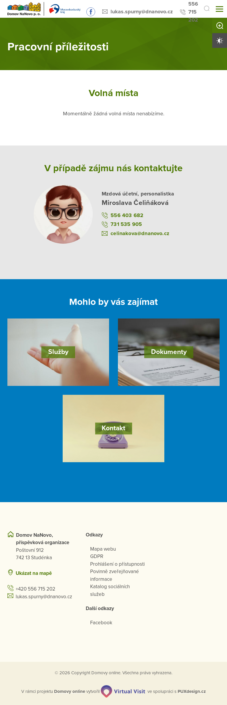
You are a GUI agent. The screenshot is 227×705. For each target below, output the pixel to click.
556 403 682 (127, 215)
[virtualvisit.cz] (123, 691)
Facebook (101, 622)
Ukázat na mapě (34, 573)
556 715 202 (190, 12)
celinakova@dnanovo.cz (140, 233)
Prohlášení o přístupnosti (117, 564)
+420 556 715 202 (35, 589)
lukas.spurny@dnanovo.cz (139, 11)
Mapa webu (103, 549)
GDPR (96, 556)
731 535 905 (126, 224)
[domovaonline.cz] (69, 691)
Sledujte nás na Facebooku (88, 11)
